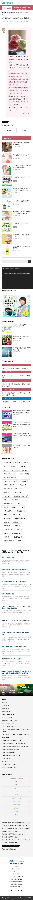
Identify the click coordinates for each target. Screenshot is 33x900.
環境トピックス (16, 798)
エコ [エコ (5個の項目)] (6, 470)
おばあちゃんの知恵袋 (8, 726)
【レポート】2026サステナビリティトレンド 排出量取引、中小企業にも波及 (16, 607)
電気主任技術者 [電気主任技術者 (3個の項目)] (9, 541)
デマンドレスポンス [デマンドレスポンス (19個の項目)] (10, 481)
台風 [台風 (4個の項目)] (6, 500)
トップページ (5, 706)
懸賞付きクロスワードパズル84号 (12, 740)
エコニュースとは (7, 718)
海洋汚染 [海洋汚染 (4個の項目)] (7, 518)
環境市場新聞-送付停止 (9, 752)
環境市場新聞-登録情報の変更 (11, 749)
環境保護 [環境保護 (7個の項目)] (16, 522)
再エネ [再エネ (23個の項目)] (7, 496)
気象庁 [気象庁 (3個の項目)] (6, 515)
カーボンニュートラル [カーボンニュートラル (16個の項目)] (19, 470)
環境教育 (16, 808)
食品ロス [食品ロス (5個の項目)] (21, 541)
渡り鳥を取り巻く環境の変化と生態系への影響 (15, 569)
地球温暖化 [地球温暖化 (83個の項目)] (8, 503)
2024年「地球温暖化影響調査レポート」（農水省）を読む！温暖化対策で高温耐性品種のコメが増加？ (16, 672)
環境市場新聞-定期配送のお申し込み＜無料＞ (15, 746)
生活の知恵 (7, 8)
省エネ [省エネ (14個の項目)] (20, 529)
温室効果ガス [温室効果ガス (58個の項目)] (20, 518)
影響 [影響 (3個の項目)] (6, 507)
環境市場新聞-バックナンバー (16, 886)
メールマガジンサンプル (9, 764)
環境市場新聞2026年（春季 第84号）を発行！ (14, 647)
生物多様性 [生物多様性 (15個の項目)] (8, 529)
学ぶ (16, 791)
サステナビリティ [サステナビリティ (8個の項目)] (9, 474)
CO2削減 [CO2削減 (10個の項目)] (7, 462)
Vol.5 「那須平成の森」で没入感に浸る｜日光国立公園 (16, 633)
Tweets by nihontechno (9, 849)
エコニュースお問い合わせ (9, 767)
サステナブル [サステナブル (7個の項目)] (24, 474)
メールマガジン (6, 761)
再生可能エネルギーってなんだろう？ (12, 659)
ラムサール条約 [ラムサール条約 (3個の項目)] (9, 485)
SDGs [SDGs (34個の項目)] (23, 466)
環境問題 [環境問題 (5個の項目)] (7, 526)
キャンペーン (5, 703)
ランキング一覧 (6, 758)
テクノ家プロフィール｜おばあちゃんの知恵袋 (16, 734)
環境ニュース (16, 801)
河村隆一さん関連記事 (8, 715)
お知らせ (16, 871)
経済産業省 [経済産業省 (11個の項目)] (16, 533)
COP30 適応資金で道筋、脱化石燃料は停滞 (14, 582)
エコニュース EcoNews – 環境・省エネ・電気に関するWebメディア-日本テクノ (16, 551)
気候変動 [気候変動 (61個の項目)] (21, 511)
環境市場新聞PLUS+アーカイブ (11, 755)
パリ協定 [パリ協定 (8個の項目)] (25, 481)
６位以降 (27, 361)
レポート (16, 788)
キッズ (16, 781)
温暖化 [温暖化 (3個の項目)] (6, 522)
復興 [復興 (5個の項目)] (14, 507)
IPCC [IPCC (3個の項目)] (13, 466)
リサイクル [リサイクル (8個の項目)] (22, 485)
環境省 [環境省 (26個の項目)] (18, 526)
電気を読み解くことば (8, 723)
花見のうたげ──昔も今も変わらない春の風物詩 (15, 620)
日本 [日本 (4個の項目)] (23, 507)
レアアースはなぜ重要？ (8, 557)
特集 (16, 795)
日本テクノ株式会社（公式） (16, 863)
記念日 (11, 125)
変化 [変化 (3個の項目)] (19, 503)
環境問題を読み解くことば (9, 721)
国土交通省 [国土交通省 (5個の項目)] (16, 500)
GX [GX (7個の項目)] (5, 466)
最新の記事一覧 (6, 712)
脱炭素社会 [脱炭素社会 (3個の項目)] (18, 537)
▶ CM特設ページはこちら (9, 290)
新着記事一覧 (5, 709)
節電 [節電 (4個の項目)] (6, 533)
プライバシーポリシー (16, 869)
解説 (16, 815)
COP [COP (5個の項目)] (17, 462)
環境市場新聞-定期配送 (16, 879)
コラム (16, 785)
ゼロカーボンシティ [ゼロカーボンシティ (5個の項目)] (10, 477)
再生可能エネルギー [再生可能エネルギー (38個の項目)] (21, 496)
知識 (16, 811)
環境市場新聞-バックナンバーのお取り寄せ (15, 743)
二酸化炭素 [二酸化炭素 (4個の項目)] (17, 492)
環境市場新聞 (5, 737)
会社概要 (16, 866)
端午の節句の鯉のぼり (8, 594)
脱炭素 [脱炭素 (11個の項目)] (7, 537)
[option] (8, 690)
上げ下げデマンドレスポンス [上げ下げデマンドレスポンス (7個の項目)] (13, 488)
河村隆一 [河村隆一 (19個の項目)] (17, 515)
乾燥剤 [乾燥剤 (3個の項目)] (6, 492)
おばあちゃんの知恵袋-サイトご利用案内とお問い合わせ (16, 730)
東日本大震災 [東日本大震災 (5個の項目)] (8, 511)
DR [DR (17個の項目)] (26, 462)
